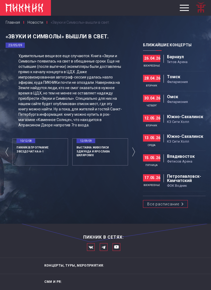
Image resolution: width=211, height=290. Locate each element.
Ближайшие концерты (167, 45)
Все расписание (163, 204)
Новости (35, 22)
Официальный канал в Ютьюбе (116, 247)
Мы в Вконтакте (91, 247)
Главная (13, 22)
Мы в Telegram (104, 247)
